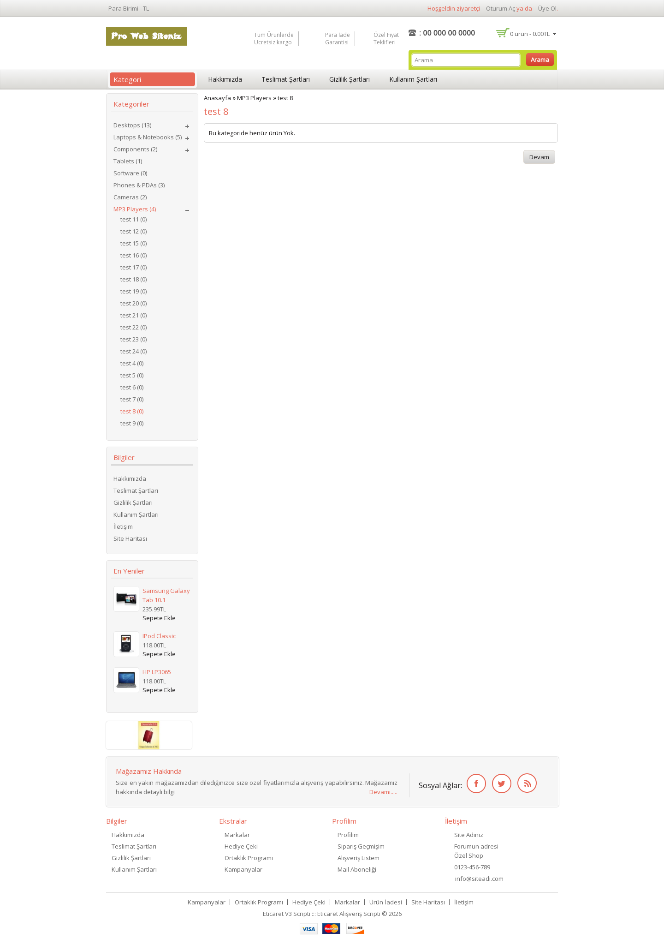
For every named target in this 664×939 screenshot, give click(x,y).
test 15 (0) (133, 243)
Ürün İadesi (385, 902)
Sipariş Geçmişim (361, 846)
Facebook (474, 783)
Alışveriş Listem (358, 858)
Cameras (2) (130, 197)
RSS (525, 783)
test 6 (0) (131, 387)
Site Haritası (130, 538)
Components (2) (135, 149)
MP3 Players (254, 98)
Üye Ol (547, 8)
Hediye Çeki (241, 846)
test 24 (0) (133, 351)
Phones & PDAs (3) (139, 185)
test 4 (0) (131, 363)
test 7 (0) (131, 399)
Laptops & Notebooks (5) (147, 137)
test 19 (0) (133, 291)
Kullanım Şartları (413, 79)
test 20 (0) (133, 303)
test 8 (285, 98)
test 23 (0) (133, 339)
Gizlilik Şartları (349, 79)
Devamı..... (383, 792)
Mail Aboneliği (357, 869)
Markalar (237, 835)
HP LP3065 (156, 672)
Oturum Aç (500, 8)
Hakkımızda (225, 79)
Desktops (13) (132, 125)
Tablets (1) (127, 161)
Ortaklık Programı (249, 858)
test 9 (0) (131, 423)
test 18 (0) (133, 279)
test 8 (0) (131, 411)
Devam (539, 157)
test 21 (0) (133, 315)
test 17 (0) (133, 267)
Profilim (348, 835)
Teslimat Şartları (285, 79)
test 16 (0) (133, 255)
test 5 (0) (131, 375)
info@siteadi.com (479, 878)
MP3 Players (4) (134, 209)
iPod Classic (159, 636)
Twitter (500, 783)
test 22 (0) (133, 327)
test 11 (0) (133, 219)
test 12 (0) (133, 231)
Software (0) (130, 173)
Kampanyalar (243, 869)
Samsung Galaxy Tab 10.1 (166, 595)
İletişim (123, 526)
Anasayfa (217, 98)
